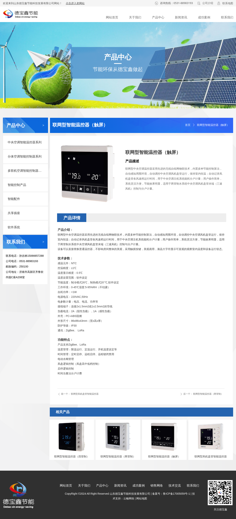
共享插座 (14, 213)
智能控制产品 (17, 184)
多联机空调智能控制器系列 (26, 170)
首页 (187, 125)
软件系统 (14, 227)
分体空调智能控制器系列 (25, 156)
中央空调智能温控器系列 (25, 142)
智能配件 (14, 199)
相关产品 (63, 412)
